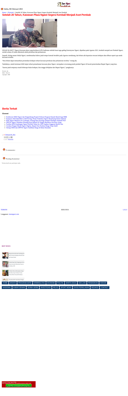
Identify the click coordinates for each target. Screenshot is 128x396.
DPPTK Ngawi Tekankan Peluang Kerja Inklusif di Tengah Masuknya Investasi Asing (33, 122)
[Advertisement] (19, 93)
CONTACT (104, 287)
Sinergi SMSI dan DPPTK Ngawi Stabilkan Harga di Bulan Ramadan (28, 128)
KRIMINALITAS (39, 283)
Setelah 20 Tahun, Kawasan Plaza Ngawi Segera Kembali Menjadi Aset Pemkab (46, 14)
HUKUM (103, 283)
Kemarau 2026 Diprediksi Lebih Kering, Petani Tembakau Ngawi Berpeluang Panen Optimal (36, 119)
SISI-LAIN (82, 283)
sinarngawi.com (14, 214)
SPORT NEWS (66, 287)
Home (4, 12)
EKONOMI (51, 283)
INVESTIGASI (46, 287)
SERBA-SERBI (32, 287)
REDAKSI (94, 287)
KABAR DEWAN (19, 287)
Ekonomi (11, 12)
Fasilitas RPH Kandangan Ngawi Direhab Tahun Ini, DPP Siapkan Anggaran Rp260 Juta (34, 124)
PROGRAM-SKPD (25, 283)
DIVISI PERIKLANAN (81, 287)
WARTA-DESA (71, 283)
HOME (5, 283)
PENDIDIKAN (93, 283)
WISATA (13, 283)
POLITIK (60, 283)
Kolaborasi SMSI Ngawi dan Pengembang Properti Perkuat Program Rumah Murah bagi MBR (36, 117)
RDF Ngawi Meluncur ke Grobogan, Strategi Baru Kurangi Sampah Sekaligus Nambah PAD (36, 120)
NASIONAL (7, 287)
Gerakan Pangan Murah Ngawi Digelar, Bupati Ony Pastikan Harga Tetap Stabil (32, 126)
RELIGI (55, 287)
